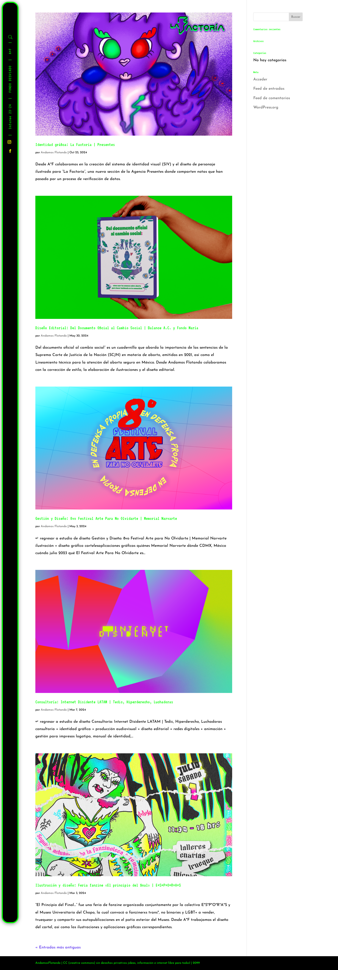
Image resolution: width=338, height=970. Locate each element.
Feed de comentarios (271, 98)
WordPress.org (265, 107)
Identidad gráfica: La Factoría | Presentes (75, 144)
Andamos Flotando (54, 152)
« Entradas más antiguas (58, 947)
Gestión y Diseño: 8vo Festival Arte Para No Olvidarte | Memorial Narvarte (106, 518)
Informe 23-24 (10, 116)
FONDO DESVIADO (10, 79)
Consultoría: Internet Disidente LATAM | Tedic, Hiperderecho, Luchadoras (104, 701)
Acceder (260, 79)
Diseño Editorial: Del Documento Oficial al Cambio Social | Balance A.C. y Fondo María (116, 327)
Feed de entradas (268, 89)
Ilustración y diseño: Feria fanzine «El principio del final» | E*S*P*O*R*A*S (108, 885)
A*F (10, 51)
